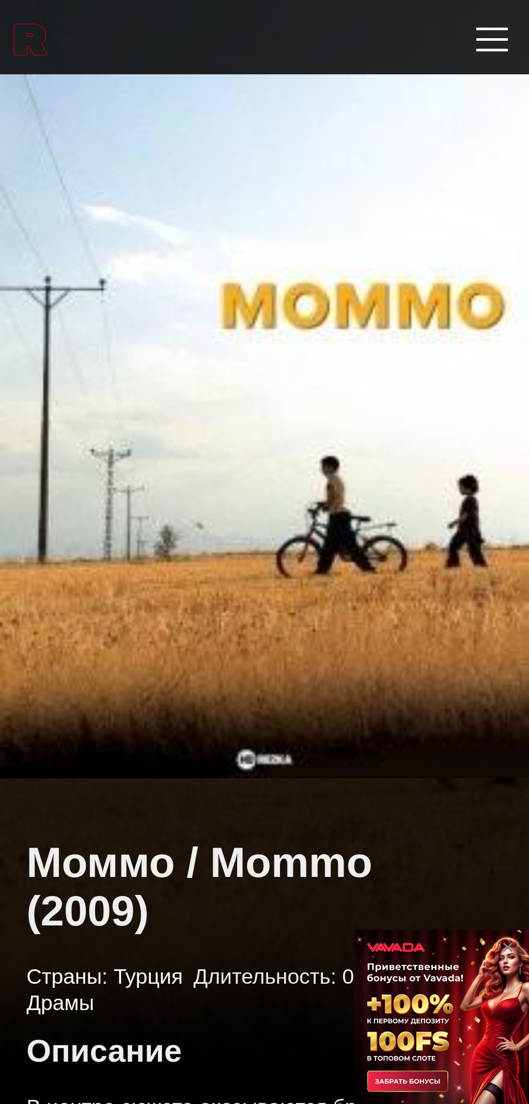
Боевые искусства (91, 794)
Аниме (42, 667)
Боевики (49, 921)
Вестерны (56, 984)
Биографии (62, 857)
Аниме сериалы (82, 731)
